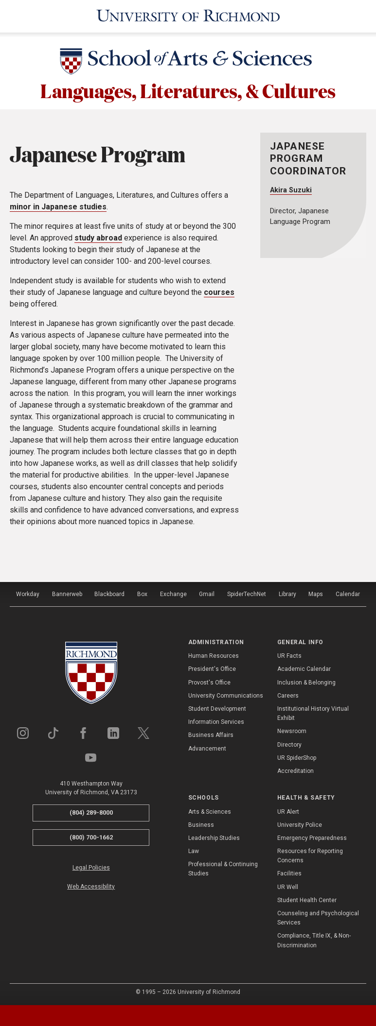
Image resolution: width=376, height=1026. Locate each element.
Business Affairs (210, 733)
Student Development (217, 707)
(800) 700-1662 (91, 835)
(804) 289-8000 (91, 811)
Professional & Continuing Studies (223, 867)
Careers (288, 694)
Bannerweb (67, 592)
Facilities (289, 872)
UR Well (287, 885)
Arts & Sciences (209, 810)
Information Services (216, 720)
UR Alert (288, 810)
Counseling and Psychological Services (318, 916)
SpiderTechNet (246, 592)
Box (142, 592)
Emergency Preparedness (312, 836)
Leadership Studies (214, 836)
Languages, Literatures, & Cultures (188, 88)
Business (201, 823)
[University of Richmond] (188, 15)
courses (219, 290)
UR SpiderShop (296, 756)
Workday (27, 592)
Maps (315, 592)
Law (193, 849)
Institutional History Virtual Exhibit (313, 712)
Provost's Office (209, 681)
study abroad (98, 236)
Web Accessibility (91, 885)
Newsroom (291, 729)
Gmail (207, 592)
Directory (289, 743)
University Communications (225, 694)
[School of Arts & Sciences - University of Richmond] (188, 62)
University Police (299, 823)
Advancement (207, 747)
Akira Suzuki (291, 189)
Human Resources (213, 654)
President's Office (212, 668)
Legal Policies (91, 866)
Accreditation (295, 769)
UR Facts (289, 654)
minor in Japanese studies (58, 205)
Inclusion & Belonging (306, 681)
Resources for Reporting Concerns (310, 854)
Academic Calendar (304, 668)
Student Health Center (307, 898)
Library (287, 592)
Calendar (348, 592)
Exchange (173, 592)
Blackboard (109, 592)
